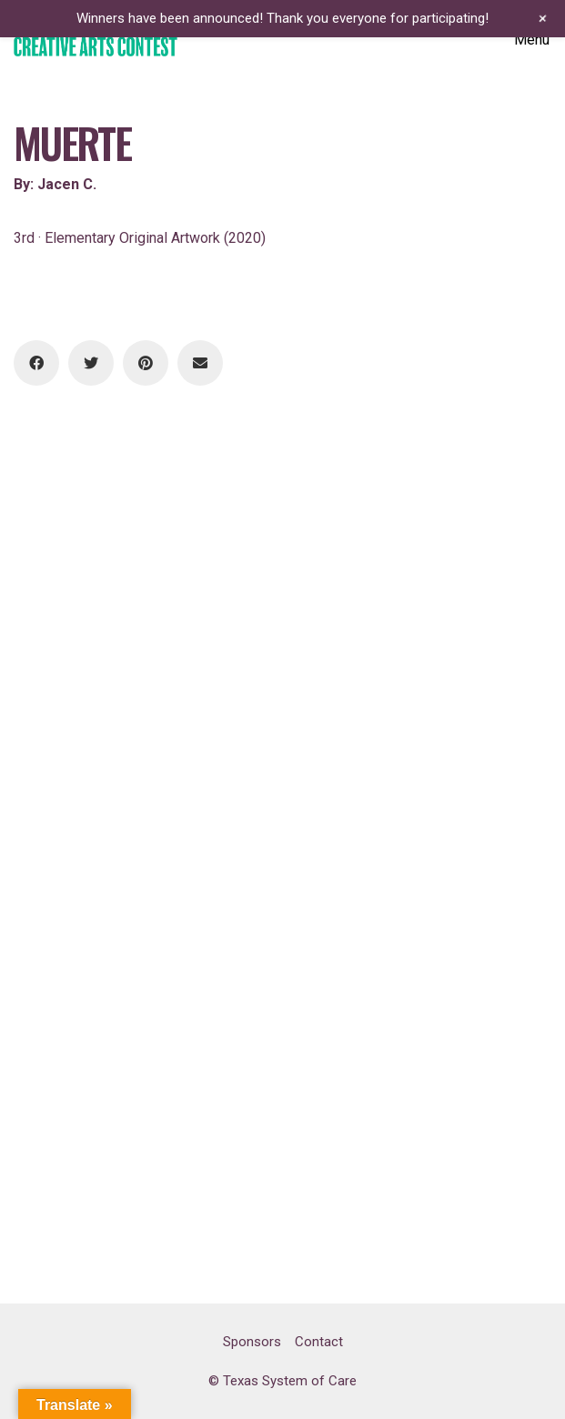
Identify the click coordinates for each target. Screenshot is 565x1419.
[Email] (200, 363)
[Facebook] (36, 363)
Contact (319, 1341)
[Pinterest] (145, 363)
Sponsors (252, 1341)
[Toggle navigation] (532, 40)
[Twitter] (91, 363)
